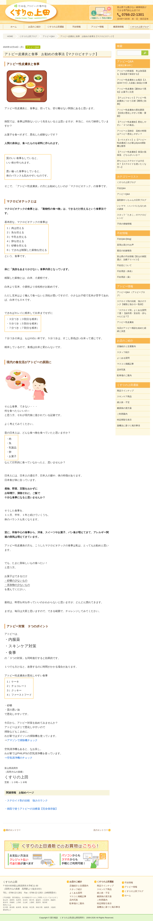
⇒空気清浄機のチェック (18, 757)
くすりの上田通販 (55, 27)
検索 (119, 46)
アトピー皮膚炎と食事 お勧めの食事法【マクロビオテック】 (87, 36)
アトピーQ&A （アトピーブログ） (131, 293)
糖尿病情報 (118, 27)
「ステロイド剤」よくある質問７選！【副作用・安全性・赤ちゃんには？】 (131, 312)
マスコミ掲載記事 (125, 362)
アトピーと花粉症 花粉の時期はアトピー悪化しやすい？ (131, 134)
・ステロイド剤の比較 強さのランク (26, 800)
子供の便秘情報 (124, 224)
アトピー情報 (97, 27)
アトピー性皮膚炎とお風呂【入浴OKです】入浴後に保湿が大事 (131, 82)
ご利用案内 (122, 411)
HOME (10, 36)
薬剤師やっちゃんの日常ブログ (131, 201)
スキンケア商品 (124, 394)
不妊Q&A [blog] (124, 239)
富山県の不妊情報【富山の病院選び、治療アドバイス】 (131, 258)
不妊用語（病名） (125, 271)
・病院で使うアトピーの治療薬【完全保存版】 (31, 808)
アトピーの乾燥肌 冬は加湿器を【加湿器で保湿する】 (131, 72)
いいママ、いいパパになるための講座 (131, 208)
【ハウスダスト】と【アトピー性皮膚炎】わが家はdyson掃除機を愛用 (131, 145)
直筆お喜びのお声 (125, 245)
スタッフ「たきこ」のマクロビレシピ (131, 217)
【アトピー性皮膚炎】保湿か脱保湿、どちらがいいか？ (131, 155)
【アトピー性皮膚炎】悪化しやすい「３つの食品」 (131, 126)
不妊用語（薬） (124, 276)
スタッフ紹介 (123, 350)
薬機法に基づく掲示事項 (128, 422)
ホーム (13, 27)
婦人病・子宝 (123, 400)
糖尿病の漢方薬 (124, 405)
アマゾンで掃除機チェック (22, 740)
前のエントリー (13, 830)
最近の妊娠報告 (124, 251)
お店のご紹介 (34, 27)
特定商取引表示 (124, 417)
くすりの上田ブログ (139, 27)
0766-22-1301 (133, 15)
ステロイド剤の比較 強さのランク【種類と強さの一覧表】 (131, 302)
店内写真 (121, 367)
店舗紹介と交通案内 (126, 345)
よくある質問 (123, 356)
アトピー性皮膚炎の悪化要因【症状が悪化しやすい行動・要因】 (131, 115)
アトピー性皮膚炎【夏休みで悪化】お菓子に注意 (131, 93)
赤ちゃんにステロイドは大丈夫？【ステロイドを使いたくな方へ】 (131, 165)
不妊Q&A (121, 190)
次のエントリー (100, 830)
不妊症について (124, 265)
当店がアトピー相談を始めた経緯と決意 (131, 328)
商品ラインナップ (125, 388)
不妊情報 (76, 27)
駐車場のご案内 (124, 373)
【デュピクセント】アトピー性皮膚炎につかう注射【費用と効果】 (131, 103)
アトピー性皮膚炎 (125, 321)
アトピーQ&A (49, 36)
